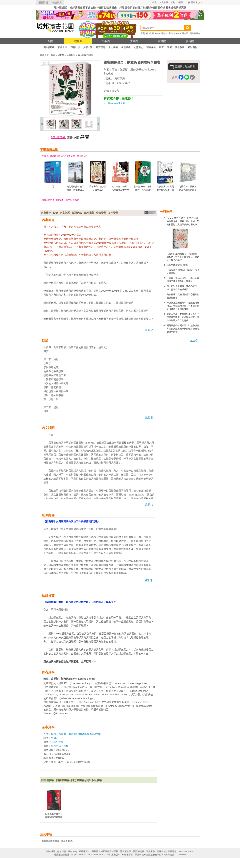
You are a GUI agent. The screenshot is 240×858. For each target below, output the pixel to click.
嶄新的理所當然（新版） (178, 265)
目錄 (55, 212)
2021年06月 (58, 137)
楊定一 (164, 33)
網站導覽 (83, 851)
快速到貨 (57, 2)
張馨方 (54, 737)
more (194, 340)
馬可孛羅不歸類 (59, 745)
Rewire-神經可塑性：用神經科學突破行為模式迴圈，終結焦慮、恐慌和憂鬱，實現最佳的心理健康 (183, 221)
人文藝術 (113, 47)
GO (95, 661)
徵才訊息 (61, 851)
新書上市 (62, 47)
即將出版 (75, 47)
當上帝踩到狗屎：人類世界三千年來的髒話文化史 (120, 189)
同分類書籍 (77, 780)
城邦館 (78, 41)
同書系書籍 (63, 780)
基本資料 (113, 212)
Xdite (157, 33)
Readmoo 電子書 (116, 103)
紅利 (173, 2)
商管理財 (100, 47)
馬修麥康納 (195, 33)
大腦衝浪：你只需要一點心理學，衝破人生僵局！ (165, 189)
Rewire (177, 33)
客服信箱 (161, 851)
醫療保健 (151, 47)
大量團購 (94, 851)
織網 (151, 33)
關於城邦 (50, 851)
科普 (161, 47)
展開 (149, 330)
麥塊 (170, 33)
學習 (169, 47)
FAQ (70, 841)
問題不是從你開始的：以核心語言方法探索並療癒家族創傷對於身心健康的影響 (183, 328)
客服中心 (150, 851)
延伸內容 (77, 212)
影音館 (190, 41)
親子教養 (179, 47)
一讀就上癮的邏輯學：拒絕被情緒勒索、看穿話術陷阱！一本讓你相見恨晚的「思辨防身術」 (183, 305)
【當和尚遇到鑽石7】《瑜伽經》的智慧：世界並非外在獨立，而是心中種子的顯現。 (183, 256)
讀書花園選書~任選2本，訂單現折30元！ (61, 200)
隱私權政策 (125, 851)
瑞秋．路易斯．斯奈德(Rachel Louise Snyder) (76, 733)
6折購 (180, 2)
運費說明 (43, 2)
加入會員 (163, 2)
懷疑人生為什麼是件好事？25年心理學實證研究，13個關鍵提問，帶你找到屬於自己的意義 (183, 317)
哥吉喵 (185, 33)
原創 (142, 33)
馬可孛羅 (119, 78)
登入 (154, 2)
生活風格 (125, 47)
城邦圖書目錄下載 (109, 851)
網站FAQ (72, 851)
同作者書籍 (47, 780)
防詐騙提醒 (138, 851)
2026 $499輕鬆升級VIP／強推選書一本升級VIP (64, 156)
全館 (50, 41)
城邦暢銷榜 (48, 47)
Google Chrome (77, 854)
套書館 (134, 41)
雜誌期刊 (192, 47)
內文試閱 (65, 212)
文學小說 (87, 47)
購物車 (196, 2)
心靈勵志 (138, 47)
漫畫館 (162, 41)
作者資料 (101, 212)
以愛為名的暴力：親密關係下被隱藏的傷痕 (53, 817)
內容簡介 (46, 212)
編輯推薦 (89, 212)
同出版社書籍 (94, 780)
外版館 (106, 41)
